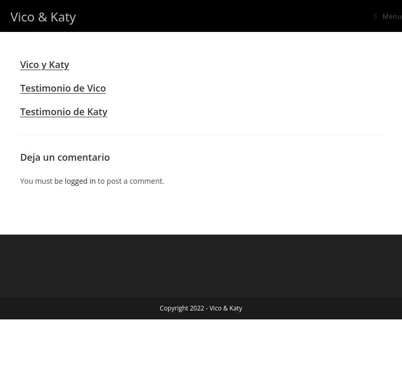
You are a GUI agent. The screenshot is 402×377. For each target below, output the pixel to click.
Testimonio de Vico (63, 88)
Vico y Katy (44, 64)
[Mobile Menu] (388, 16)
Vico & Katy (43, 16)
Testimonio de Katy (63, 111)
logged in (80, 181)
